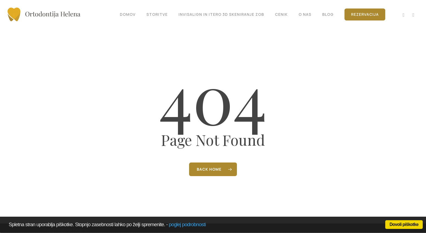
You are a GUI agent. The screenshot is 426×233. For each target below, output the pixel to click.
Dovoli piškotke (404, 224)
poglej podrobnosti (187, 224)
